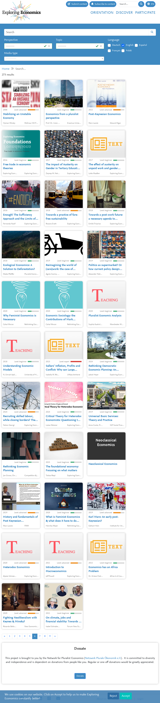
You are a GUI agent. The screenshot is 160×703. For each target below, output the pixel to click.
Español (143, 45)
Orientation (102, 13)
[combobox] (54, 59)
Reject (113, 696)
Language (113, 40)
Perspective (11, 40)
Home (5, 69)
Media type (11, 53)
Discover (124, 13)
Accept (126, 696)
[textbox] (54, 59)
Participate (145, 13)
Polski (129, 50)
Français (116, 50)
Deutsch (116, 45)
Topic (59, 40)
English (130, 45)
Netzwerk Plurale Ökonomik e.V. (103, 658)
